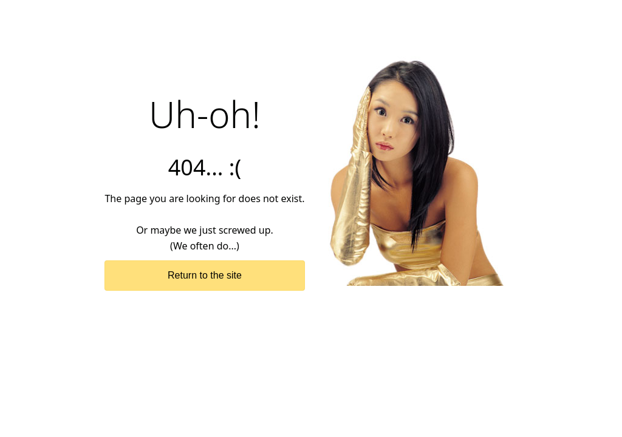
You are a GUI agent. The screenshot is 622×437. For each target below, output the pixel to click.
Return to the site (205, 275)
